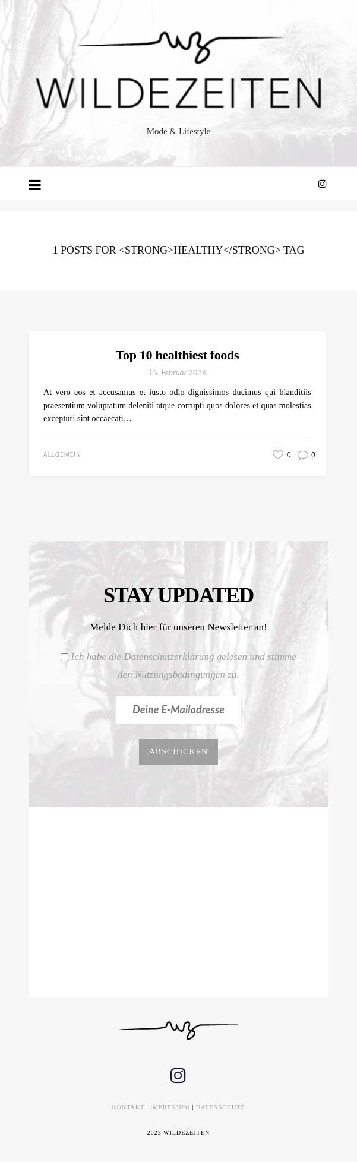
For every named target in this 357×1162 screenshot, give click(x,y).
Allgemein (62, 454)
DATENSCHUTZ (220, 1107)
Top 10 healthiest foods (177, 355)
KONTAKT (128, 1107)
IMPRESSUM (170, 1107)
